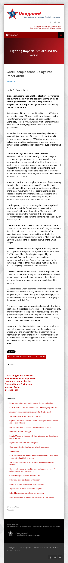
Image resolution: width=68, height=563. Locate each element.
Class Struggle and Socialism (19, 375)
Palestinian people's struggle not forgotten (24, 480)
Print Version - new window (19, 357)
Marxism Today (12, 387)
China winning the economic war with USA (24, 476)
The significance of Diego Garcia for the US (25, 416)
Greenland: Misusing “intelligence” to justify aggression (29, 447)
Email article (40, 357)
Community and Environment (19, 384)
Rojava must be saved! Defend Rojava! (23, 443)
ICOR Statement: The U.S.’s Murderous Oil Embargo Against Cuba (33, 408)
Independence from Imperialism (20, 378)
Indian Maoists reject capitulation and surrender (26, 493)
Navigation (12, 34)
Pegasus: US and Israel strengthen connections (26, 484)
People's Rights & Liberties (18, 381)
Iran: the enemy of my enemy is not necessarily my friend (30, 427)
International (11, 390)
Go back (11, 364)
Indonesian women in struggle (20, 432)
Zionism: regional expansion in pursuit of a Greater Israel (30, 412)
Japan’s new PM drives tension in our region (25, 489)
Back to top (15, 524)
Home (9, 524)
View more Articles (14, 507)
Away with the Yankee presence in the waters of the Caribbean (32, 497)
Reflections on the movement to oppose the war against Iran (31, 403)
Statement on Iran (15, 451)
